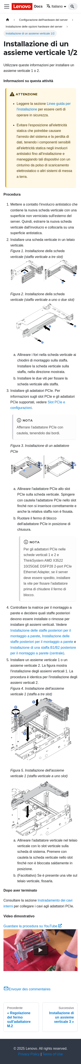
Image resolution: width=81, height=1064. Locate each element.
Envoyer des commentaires (27, 989)
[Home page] (7, 19)
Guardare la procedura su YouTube (32, 926)
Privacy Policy (29, 1054)
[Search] (73, 6)
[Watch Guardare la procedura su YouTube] (40, 950)
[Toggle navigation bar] (6, 6)
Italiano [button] (54, 6)
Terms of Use (53, 1054)
